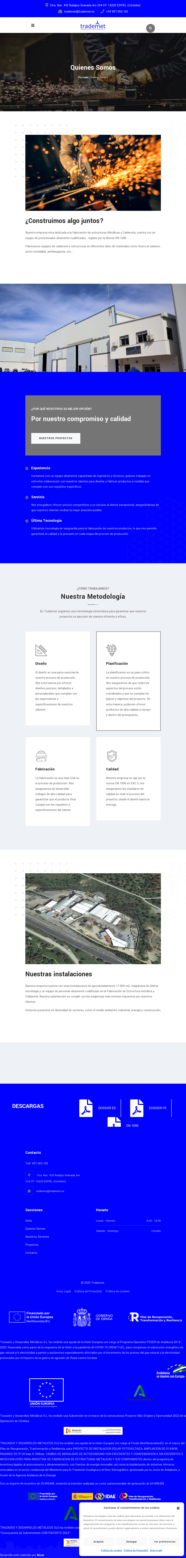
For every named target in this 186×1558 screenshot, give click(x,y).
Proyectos (31, 1245)
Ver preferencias (164, 1542)
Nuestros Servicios (37, 1237)
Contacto (31, 1253)
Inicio (28, 1221)
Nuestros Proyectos (55, 438)
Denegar (131, 1542)
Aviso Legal (156, 1550)
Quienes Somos (35, 1229)
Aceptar (98, 1542)
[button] (178, 1508)
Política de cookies (111, 1550)
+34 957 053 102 (117, 12)
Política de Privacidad (136, 1550)
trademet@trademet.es (79, 12)
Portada (83, 77)
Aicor (40, 1555)
